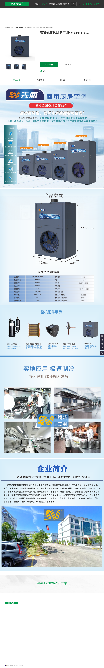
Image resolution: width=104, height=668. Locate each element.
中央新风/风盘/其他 (24, 645)
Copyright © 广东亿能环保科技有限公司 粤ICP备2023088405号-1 (61, 665)
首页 (37, 4)
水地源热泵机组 (23, 630)
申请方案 (87, 80)
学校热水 (61, 618)
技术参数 (63, 80)
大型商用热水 (22, 607)
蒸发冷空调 (22, 649)
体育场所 (61, 626)
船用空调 (21, 637)
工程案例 (59, 4)
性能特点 (40, 80)
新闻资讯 (81, 607)
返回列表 (68, 64)
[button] (52, 20)
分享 (43, 71)
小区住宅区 (62, 622)
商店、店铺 (62, 611)
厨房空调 (28, 27)
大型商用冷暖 (22, 614)
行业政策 (81, 614)
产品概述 (16, 80)
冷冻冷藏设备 (22, 633)
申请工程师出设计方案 (52, 583)
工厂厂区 (61, 614)
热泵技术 (81, 611)
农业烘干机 (22, 626)
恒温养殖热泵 (22, 622)
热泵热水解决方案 (44, 614)
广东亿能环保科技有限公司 (35, 659)
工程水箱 (21, 641)
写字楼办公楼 (62, 607)
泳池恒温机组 (22, 618)
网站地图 (88, 665)
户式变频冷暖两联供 (24, 611)
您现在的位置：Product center (14, 27)
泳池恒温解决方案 (44, 611)
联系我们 (95, 665)
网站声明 (81, 665)
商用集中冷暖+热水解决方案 (46, 618)
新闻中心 (66, 4)
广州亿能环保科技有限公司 (18, 659)
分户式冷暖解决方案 (44, 622)
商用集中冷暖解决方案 (45, 607)
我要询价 (49, 64)
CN (73, 4)
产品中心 (45, 4)
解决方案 (52, 4)
